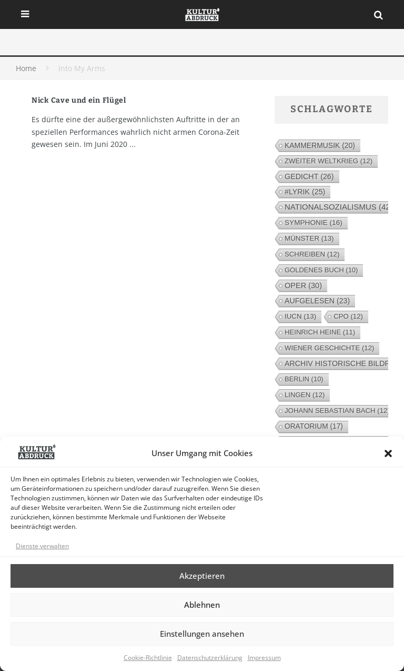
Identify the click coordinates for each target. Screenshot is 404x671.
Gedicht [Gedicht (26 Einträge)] (309, 176)
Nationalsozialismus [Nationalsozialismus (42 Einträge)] (339, 206)
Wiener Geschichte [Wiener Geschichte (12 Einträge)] (329, 348)
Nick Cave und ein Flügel (79, 100)
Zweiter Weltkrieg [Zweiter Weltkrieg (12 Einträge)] (328, 161)
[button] (388, 453)
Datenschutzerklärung (210, 657)
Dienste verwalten (42, 545)
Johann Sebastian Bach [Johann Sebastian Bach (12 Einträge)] (337, 411)
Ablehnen (202, 604)
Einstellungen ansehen (202, 633)
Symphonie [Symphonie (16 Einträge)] (313, 222)
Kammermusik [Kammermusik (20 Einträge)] (320, 145)
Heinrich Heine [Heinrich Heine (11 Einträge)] (320, 332)
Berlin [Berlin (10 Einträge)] (304, 379)
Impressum (264, 657)
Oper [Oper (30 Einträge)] (303, 285)
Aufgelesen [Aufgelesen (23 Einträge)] (317, 301)
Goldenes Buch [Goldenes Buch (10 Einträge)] (321, 270)
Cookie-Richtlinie (148, 657)
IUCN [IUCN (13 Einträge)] (300, 316)
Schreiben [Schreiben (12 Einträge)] (312, 254)
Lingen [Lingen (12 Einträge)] (305, 395)
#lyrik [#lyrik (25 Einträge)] (305, 192)
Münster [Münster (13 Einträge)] (309, 238)
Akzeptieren (202, 575)
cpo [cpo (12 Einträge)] (348, 316)
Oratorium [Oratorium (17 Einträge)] (314, 426)
